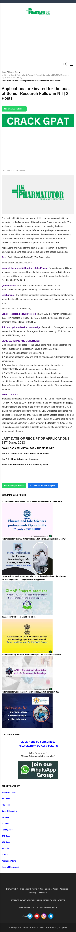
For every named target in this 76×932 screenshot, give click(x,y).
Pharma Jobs (13, 72)
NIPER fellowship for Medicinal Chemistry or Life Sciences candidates (31, 654)
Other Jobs (16, 459)
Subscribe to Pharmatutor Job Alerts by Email (25, 464)
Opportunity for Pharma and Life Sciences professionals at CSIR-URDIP (32, 501)
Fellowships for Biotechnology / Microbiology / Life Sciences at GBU (30, 692)
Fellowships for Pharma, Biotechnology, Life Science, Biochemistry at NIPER (34, 539)
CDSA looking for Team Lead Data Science (20, 617)
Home (4, 72)
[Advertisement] (38, 37)
